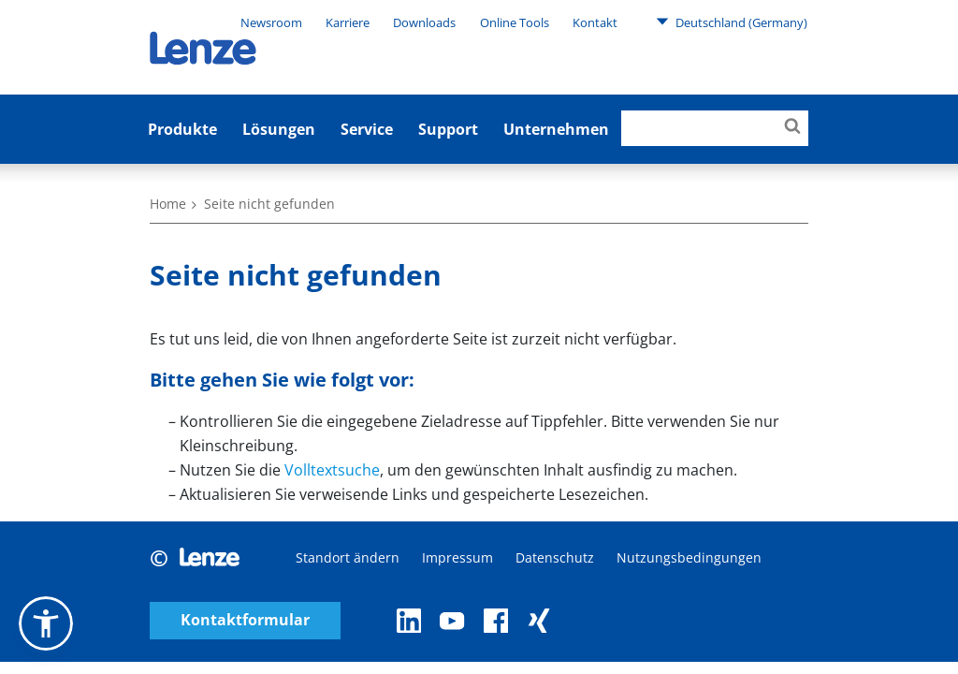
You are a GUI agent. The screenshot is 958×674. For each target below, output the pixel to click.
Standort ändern (347, 557)
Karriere (348, 22)
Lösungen (278, 129)
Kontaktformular (245, 620)
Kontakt (595, 22)
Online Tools (514, 22)
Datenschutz (554, 557)
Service (367, 129)
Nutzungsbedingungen (689, 557)
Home (168, 203)
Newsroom (271, 22)
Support (448, 129)
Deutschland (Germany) (731, 21)
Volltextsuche (332, 470)
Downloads (424, 22)
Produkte (182, 129)
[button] (46, 623)
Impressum (457, 557)
